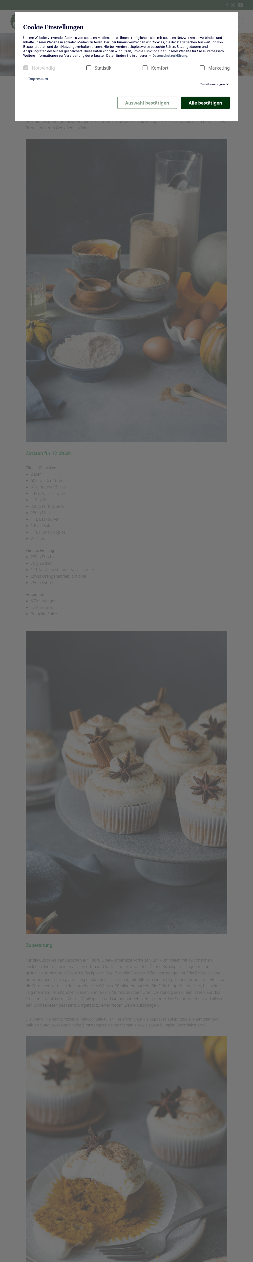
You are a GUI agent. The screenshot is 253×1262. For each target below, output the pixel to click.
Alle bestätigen (205, 103)
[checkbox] (25, 67)
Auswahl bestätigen (147, 103)
